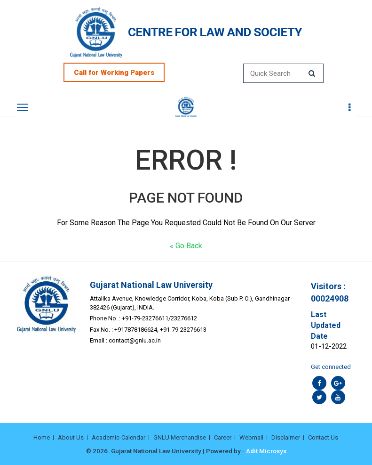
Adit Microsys (266, 451)
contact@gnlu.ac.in (135, 340)
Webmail (251, 437)
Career (222, 437)
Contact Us (323, 437)
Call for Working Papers (114, 72)
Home (41, 437)
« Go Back (186, 245)
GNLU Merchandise (179, 437)
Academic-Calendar (118, 437)
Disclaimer (285, 437)
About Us (71, 437)
